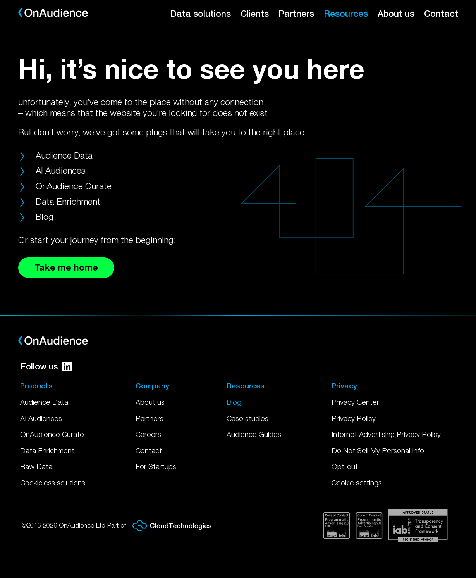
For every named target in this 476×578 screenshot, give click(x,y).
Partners (296, 13)
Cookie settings (357, 482)
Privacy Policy (354, 418)
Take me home (66, 267)
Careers (148, 434)
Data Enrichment (68, 201)
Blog (44, 216)
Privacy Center (355, 402)
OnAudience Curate (74, 186)
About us (396, 13)
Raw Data (36, 466)
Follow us (46, 366)
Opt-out (345, 466)
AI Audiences (61, 170)
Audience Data (64, 155)
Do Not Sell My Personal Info (378, 450)
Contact (441, 13)
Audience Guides (254, 434)
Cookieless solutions (52, 482)
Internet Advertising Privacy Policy (386, 434)
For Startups (156, 466)
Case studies (247, 418)
